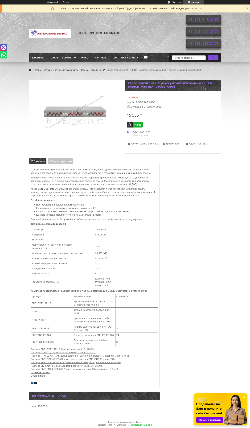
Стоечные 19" (97, 70)
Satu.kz (138, 422)
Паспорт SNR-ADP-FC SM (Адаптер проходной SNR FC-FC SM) (66, 365)
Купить (137, 124)
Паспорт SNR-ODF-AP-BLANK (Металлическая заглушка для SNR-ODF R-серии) (76, 362)
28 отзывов (176, 2)
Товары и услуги (60, 57)
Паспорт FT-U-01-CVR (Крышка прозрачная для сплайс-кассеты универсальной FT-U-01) (80, 355)
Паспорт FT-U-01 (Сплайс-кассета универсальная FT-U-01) (64, 352)
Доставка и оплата (126, 57)
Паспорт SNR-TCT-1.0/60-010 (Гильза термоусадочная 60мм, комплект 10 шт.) (74, 369)
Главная (37, 57)
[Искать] (213, 57)
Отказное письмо (40, 372)
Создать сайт (53, 2)
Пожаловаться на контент (140, 425)
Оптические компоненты (65, 70)
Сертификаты (38, 375)
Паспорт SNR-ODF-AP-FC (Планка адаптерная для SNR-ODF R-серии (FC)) (73, 359)
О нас (84, 57)
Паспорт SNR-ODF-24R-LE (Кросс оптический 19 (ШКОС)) (63, 349)
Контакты (101, 57)
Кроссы (84, 70)
